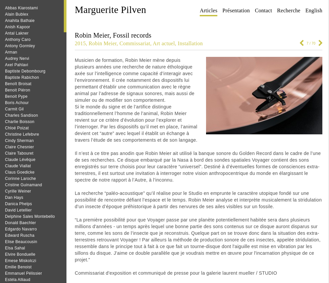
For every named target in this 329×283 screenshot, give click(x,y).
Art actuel (164, 43)
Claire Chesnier (19, 147)
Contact (263, 10)
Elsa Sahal (15, 248)
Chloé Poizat (17, 128)
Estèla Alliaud (17, 279)
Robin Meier (103, 43)
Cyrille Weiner (18, 191)
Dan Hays (14, 197)
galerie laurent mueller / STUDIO (241, 273)
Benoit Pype (16, 96)
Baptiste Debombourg (25, 71)
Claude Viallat (18, 166)
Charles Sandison (21, 115)
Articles (208, 10)
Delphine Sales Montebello (30, 216)
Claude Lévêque (20, 159)
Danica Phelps (18, 204)
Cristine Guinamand (23, 185)
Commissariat (134, 43)
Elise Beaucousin (21, 241)
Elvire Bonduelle (20, 254)
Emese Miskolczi (20, 260)
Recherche (288, 10)
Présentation (236, 10)
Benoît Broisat (18, 83)
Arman (11, 52)
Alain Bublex (16, 14)
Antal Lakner (17, 33)
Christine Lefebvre (22, 134)
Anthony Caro (18, 39)
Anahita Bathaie (20, 20)
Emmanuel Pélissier (23, 273)
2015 (80, 43)
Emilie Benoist (18, 267)
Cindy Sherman (19, 140)
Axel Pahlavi (16, 65)
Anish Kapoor (17, 27)
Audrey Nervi (17, 58)
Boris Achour (17, 102)
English (313, 10)
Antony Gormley (20, 46)
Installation (190, 43)
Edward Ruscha (20, 235)
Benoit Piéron (17, 90)
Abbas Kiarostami (21, 8)
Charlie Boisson (20, 121)
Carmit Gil (14, 109)
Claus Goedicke (20, 172)
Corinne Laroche (20, 178)
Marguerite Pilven (110, 9)
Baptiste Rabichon (22, 77)
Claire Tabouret (19, 153)
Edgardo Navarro (21, 229)
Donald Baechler (20, 222)
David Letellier (18, 210)
